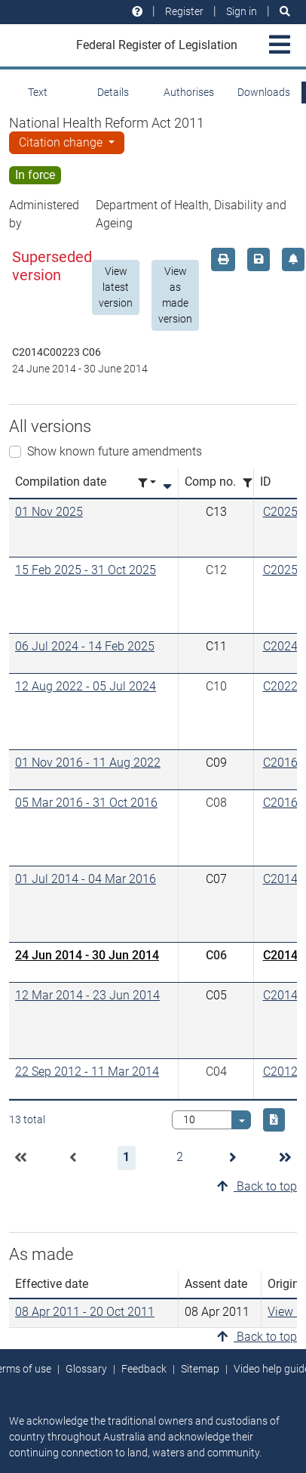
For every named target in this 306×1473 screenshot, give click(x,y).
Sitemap (200, 1369)
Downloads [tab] (263, 92)
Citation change (62, 142)
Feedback (144, 1369)
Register (184, 11)
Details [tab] (113, 92)
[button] (20, 1158)
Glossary (86, 1369)
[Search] (285, 11)
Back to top (257, 1186)
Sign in (241, 11)
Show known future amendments (114, 451)
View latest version (116, 287)
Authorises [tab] (189, 92)
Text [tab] (37, 92)
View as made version (175, 295)
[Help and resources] (137, 11)
